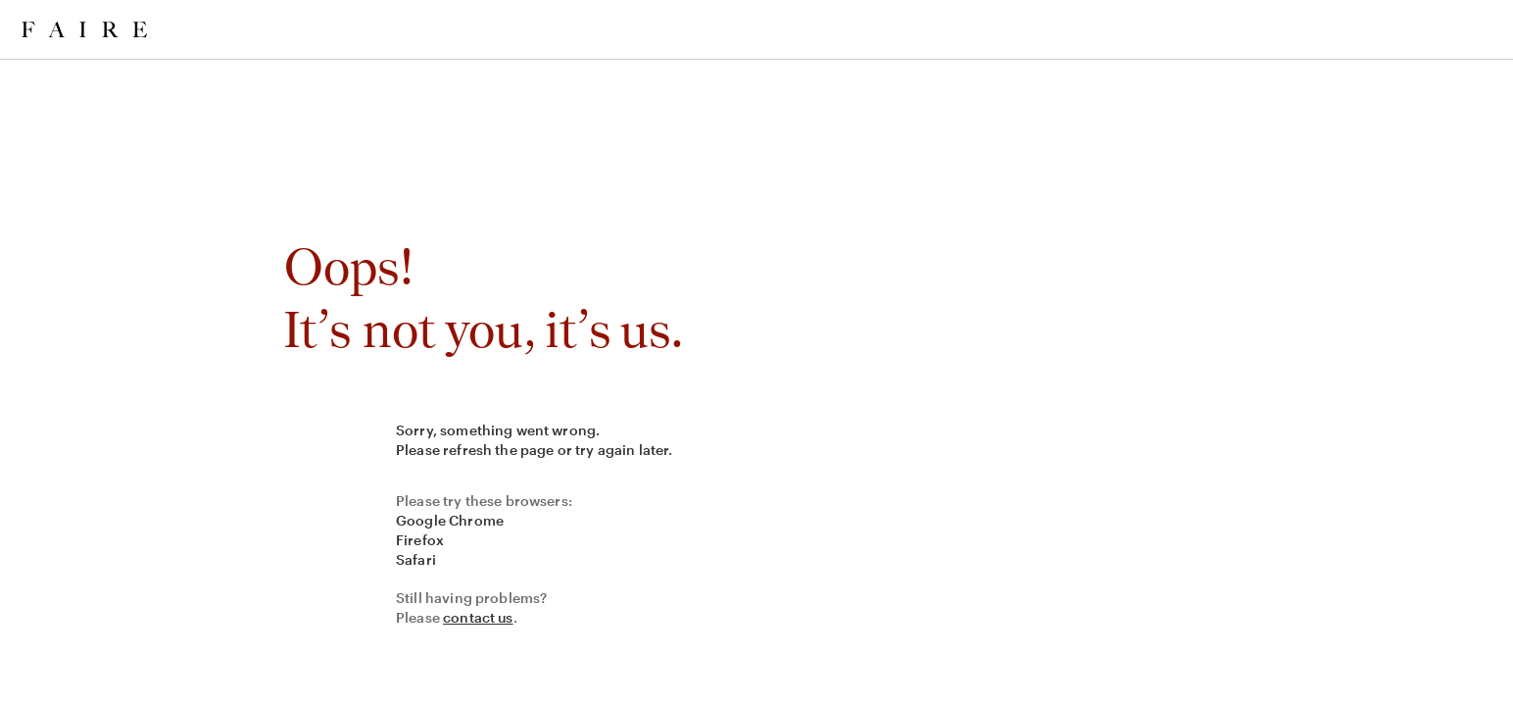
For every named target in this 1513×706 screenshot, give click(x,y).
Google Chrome (450, 520)
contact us (478, 617)
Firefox (420, 539)
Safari (416, 559)
